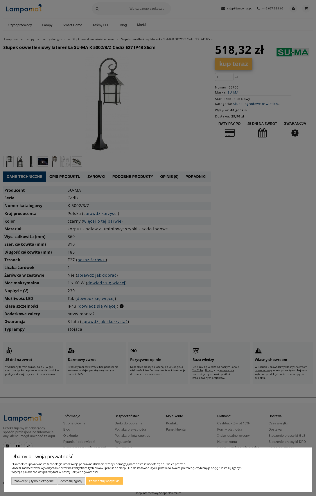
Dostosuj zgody (71, 481)
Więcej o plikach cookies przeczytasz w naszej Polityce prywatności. (54, 472)
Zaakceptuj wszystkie (104, 481)
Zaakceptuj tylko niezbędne (34, 481)
